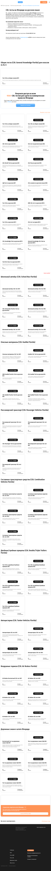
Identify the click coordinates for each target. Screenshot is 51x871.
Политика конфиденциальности (34, 853)
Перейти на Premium (25, 105)
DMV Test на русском (5, 5)
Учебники (12, 850)
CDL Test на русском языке (15, 5)
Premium (43, 2)
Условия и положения (31, 859)
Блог (11, 852)
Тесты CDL (12, 857)
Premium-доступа (24, 37)
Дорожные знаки (13, 860)
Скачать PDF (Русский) (25, 813)
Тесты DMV (12, 855)
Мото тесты (12, 863)
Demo (41, 120)
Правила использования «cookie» (32, 856)
